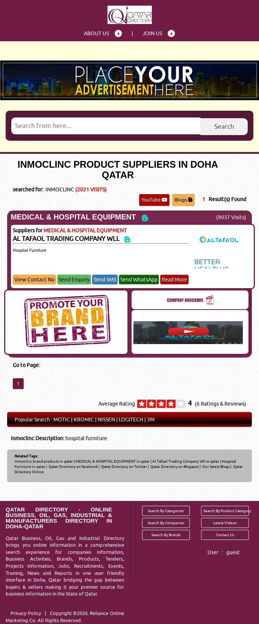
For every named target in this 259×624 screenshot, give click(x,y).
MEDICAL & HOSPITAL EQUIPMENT (73, 217)
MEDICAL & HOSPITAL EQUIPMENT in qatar (113, 461)
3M (150, 420)
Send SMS (105, 280)
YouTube (154, 200)
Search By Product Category (226, 510)
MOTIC (61, 420)
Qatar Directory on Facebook (73, 466)
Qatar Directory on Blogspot (174, 466)
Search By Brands (165, 534)
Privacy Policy (26, 613)
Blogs (183, 200)
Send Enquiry (74, 280)
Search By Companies (166, 522)
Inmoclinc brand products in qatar (44, 461)
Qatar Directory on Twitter (123, 466)
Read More (174, 280)
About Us (96, 33)
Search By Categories (166, 510)
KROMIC (84, 420)
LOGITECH (131, 420)
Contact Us (225, 534)
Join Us (152, 33)
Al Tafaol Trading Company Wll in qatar (185, 461)
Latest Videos (224, 522)
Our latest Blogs (215, 466)
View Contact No (34, 280)
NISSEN (106, 420)
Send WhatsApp (139, 280)
